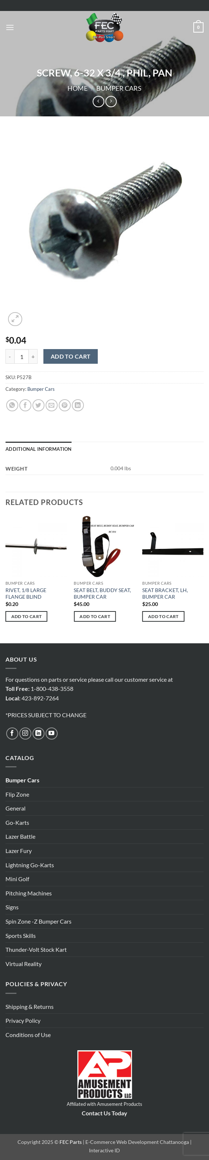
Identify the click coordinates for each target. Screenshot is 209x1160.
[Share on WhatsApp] (12, 405)
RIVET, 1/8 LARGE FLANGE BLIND (25, 593)
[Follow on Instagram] (25, 733)
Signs (12, 906)
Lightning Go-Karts (29, 864)
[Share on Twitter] (38, 405)
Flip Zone (17, 794)
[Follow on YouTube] (52, 733)
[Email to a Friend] (52, 405)
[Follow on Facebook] (12, 733)
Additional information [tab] (38, 449)
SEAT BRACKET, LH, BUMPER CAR (165, 593)
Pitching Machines (28, 893)
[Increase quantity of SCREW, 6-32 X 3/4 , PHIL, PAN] (33, 356)
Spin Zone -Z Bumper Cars (38, 921)
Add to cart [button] (26, 616)
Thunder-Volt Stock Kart (36, 949)
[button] (9, 27)
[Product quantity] (21, 356)
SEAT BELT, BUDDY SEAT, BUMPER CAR (102, 593)
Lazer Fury (18, 850)
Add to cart (71, 356)
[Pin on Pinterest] (65, 405)
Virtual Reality (23, 963)
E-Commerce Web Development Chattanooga (137, 1142)
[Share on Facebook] (25, 405)
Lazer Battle (20, 836)
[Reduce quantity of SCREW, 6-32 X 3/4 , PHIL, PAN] (9, 356)
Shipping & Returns (29, 1006)
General (15, 808)
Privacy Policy (22, 1020)
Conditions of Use (28, 1034)
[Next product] (98, 101)
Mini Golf (17, 878)
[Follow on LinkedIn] (38, 733)
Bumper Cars (119, 88)
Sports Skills (20, 935)
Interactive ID (104, 1150)
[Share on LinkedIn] (78, 405)
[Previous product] (111, 101)
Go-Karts (17, 822)
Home (77, 88)
